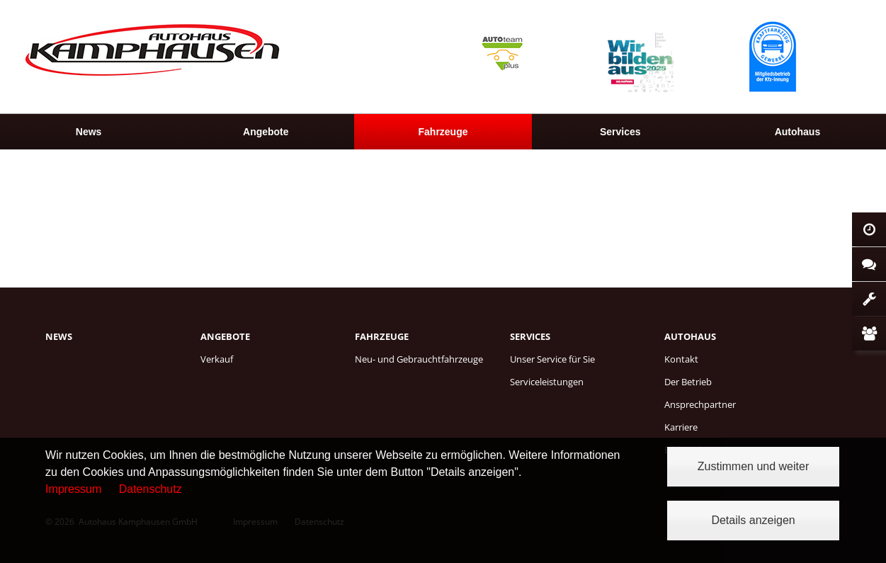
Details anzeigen (753, 520)
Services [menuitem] (620, 131)
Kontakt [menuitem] (681, 359)
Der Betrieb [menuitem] (688, 381)
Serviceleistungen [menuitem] (547, 381)
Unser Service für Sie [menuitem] (552, 359)
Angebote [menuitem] (266, 131)
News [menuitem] (89, 131)
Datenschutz (150, 489)
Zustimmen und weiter (753, 466)
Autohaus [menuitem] (690, 336)
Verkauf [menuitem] (216, 359)
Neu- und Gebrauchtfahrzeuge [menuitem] (419, 359)
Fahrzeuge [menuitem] (443, 131)
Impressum (73, 489)
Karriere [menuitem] (681, 427)
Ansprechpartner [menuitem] (700, 404)
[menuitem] (88, 131)
